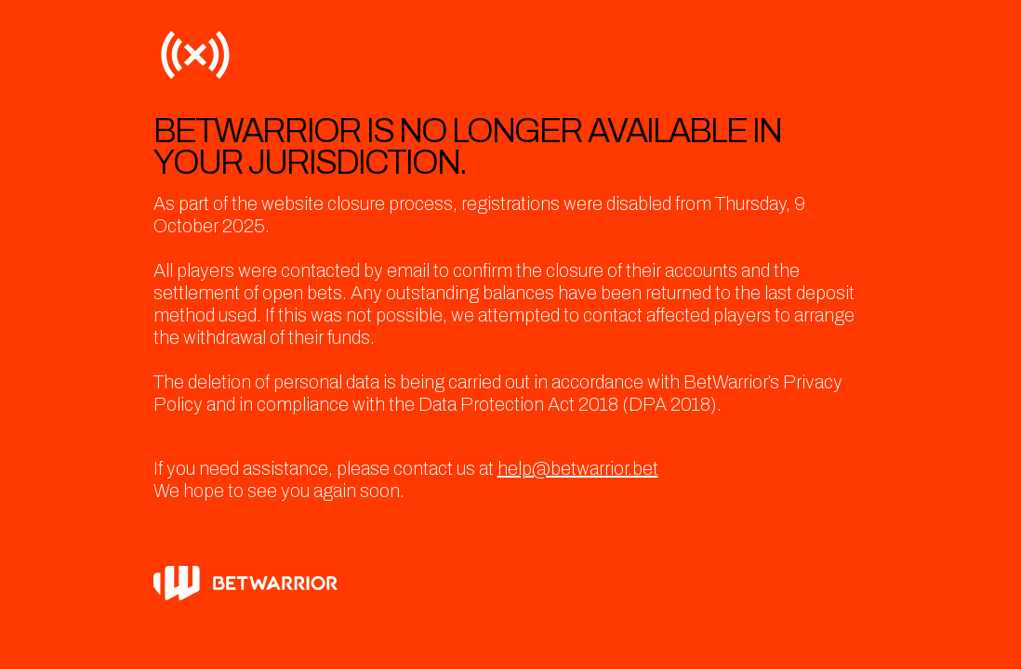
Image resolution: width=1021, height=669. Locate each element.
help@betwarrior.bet (577, 468)
